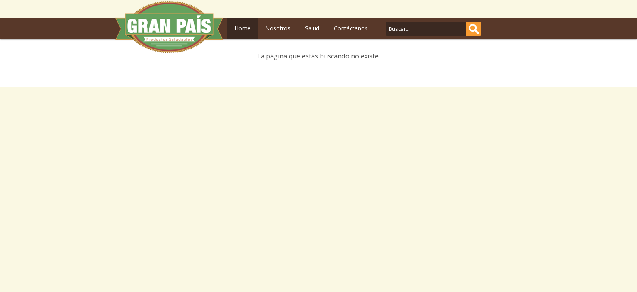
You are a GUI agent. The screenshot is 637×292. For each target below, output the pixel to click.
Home (242, 28)
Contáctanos (351, 28)
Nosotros (277, 28)
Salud (312, 28)
